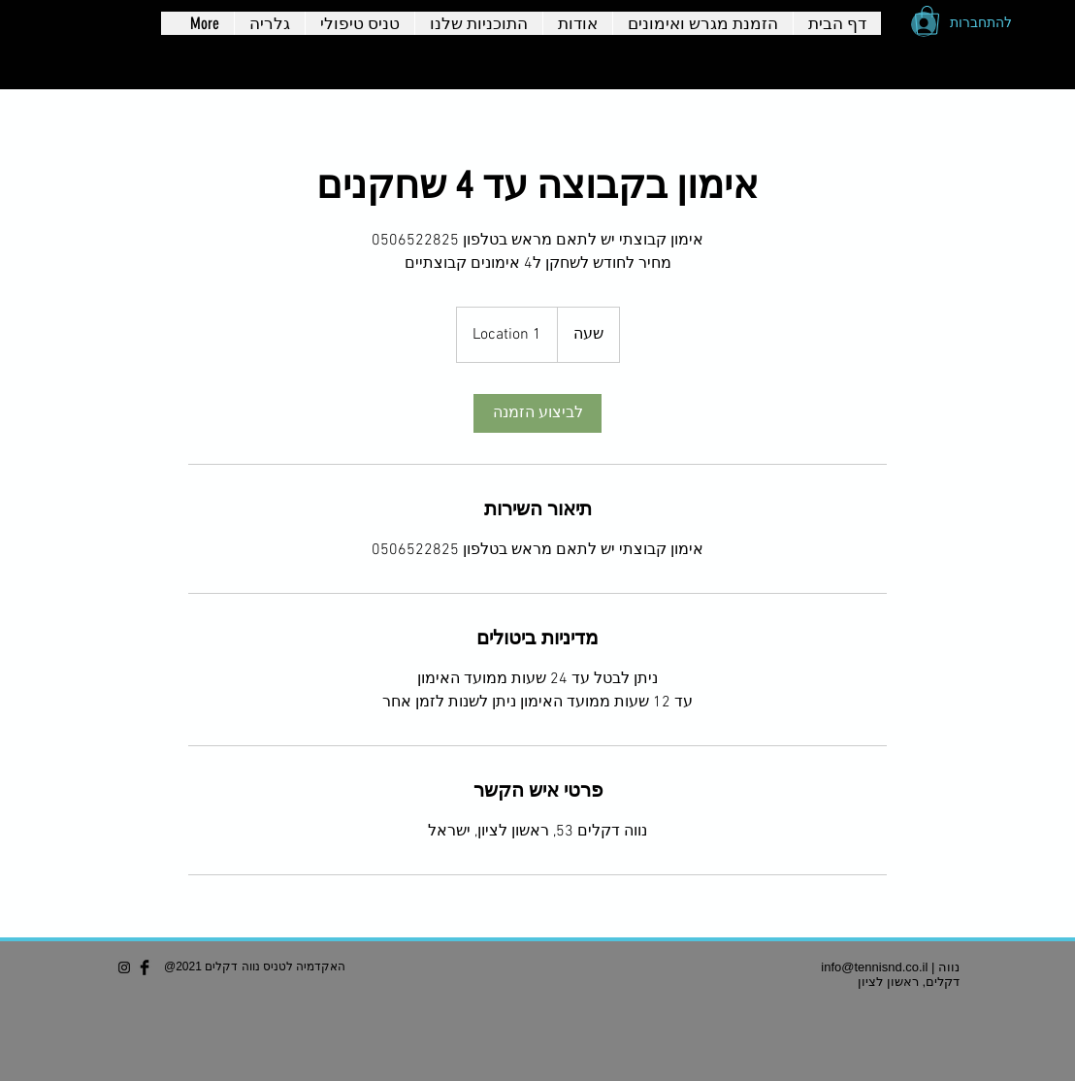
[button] (927, 20)
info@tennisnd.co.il (874, 967)
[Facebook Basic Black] (144, 967)
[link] (537, 413)
